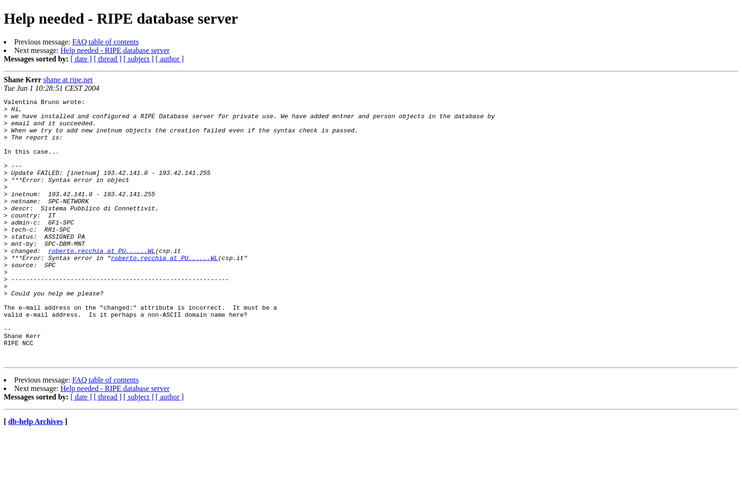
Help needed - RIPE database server (115, 50)
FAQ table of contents (105, 42)
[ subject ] (139, 59)
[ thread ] (108, 59)
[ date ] (81, 59)
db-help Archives (35, 474)
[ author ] (170, 59)
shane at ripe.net (68, 80)
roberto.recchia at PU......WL (101, 282)
